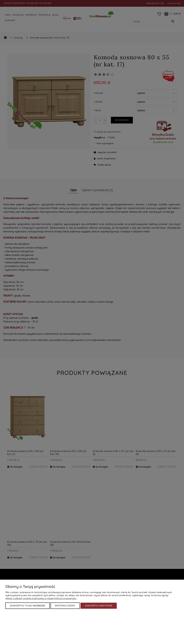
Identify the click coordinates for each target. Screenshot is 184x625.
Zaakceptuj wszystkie (99, 606)
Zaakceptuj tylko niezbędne (27, 606)
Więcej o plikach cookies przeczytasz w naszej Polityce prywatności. (41, 598)
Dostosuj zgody (65, 606)
